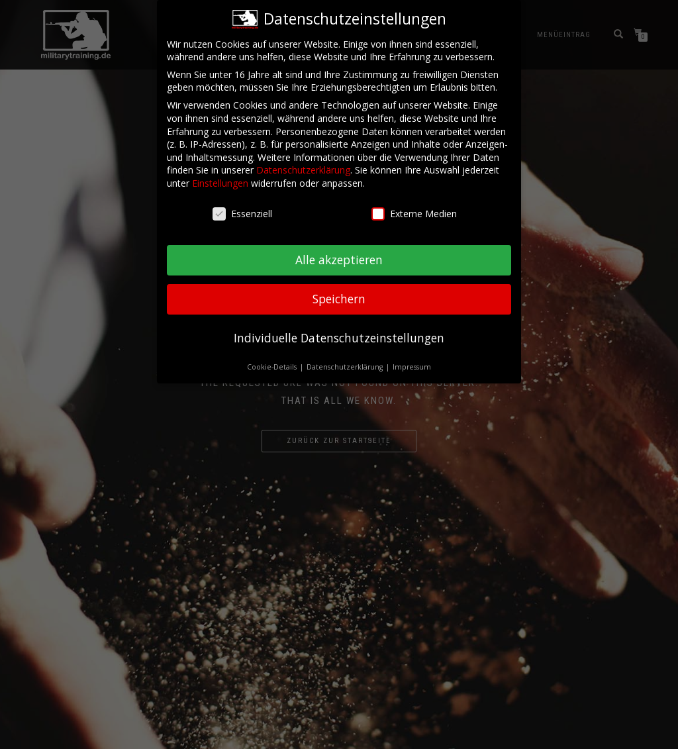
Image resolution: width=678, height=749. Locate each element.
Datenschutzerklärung (303, 164)
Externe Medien (414, 207)
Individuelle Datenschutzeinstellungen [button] (339, 332)
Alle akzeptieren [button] (339, 254)
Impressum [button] (412, 361)
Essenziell (242, 207)
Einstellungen (220, 176)
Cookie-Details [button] (273, 361)
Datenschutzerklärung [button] (346, 361)
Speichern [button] (339, 293)
